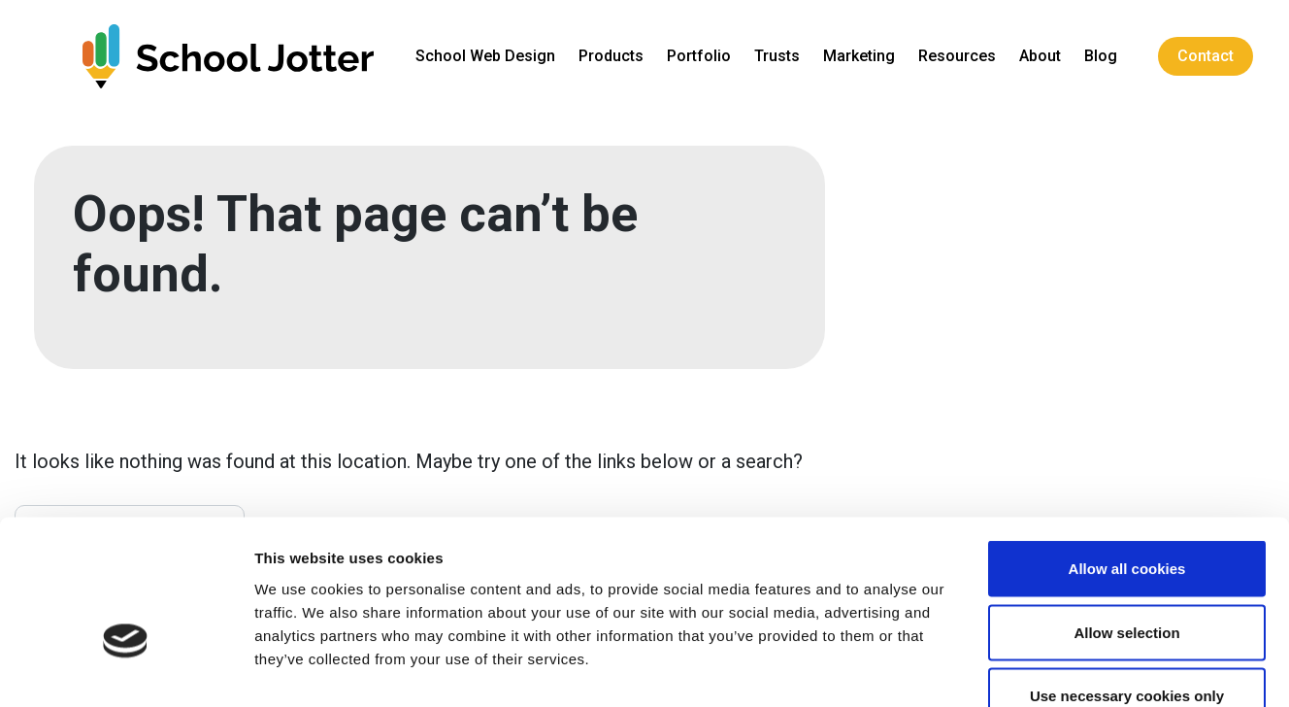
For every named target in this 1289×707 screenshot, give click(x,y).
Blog (1105, 56)
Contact (1210, 56)
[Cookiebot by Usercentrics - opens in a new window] (126, 669)
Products (615, 56)
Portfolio (704, 56)
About (1045, 56)
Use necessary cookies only (1127, 579)
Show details (1019, 668)
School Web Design (490, 56)
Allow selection (1126, 516)
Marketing (864, 56)
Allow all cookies (1127, 452)
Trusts (782, 56)
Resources (962, 56)
